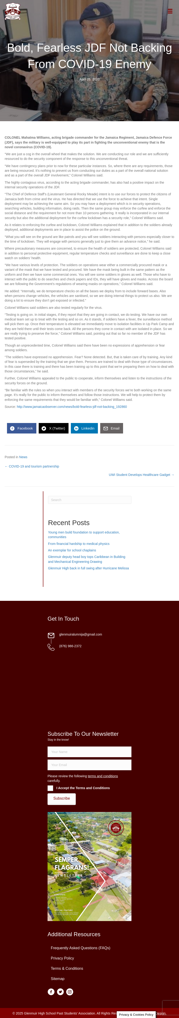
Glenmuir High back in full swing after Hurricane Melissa (88, 568)
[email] (89, 765)
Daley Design (155, 1013)
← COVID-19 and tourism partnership (32, 466)
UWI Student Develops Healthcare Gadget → (141, 475)
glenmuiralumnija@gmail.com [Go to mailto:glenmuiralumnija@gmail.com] (80, 634)
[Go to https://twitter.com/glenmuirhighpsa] (60, 992)
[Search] (89, 500)
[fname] (89, 751)
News (23, 457)
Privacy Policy (62, 958)
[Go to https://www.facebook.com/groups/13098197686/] (51, 992)
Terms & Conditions (67, 968)
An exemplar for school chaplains (72, 550)
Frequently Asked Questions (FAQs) (80, 948)
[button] (62, 798)
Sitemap (58, 979)
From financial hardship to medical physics (79, 544)
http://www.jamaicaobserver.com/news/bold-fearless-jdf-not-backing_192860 (72, 407)
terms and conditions (103, 776)
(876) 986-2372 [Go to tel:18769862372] (70, 646)
